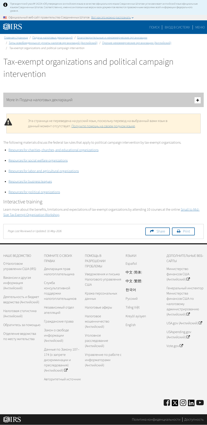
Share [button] (160, 231)
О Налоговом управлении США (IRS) (19, 266)
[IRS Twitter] (175, 404)
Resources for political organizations (34, 192)
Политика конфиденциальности (156, 419)
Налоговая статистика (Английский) (20, 314)
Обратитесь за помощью (21, 325)
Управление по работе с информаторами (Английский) (103, 360)
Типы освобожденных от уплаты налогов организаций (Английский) (53, 43)
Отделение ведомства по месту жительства (19, 336)
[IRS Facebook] (167, 403)
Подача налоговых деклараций (52, 37)
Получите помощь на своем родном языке (103, 126)
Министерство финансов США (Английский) (178, 274)
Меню (200, 27)
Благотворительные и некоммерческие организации (112, 37)
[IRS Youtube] (200, 403)
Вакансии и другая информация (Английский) (17, 283)
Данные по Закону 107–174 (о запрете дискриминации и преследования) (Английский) (61, 360)
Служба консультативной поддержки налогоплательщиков (60, 290)
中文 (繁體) (134, 281)
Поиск (154, 27)
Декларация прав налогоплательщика (59, 271)
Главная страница (16, 37)
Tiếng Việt (133, 307)
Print (186, 231)
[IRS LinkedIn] (191, 404)
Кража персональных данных (101, 296)
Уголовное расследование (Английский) (96, 340)
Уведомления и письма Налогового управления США (103, 279)
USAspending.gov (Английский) (179, 335)
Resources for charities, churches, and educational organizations (53, 150)
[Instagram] (183, 403)
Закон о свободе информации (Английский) (56, 335)
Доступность (194, 419)
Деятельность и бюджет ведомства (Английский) (21, 300)
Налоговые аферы (98, 307)
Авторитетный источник (62, 379)
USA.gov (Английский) (184, 323)
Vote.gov (175, 346)
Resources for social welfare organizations (38, 160)
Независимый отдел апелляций (59, 310)
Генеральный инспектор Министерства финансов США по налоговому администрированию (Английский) (185, 301)
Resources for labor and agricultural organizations (44, 171)
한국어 (131, 289)
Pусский (132, 298)
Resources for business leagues (30, 181)
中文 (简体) (134, 272)
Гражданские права (59, 321)
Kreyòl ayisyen (136, 316)
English (131, 325)
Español (131, 263)
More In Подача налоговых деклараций (103, 100)
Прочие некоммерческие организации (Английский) (136, 43)
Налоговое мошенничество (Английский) (97, 321)
